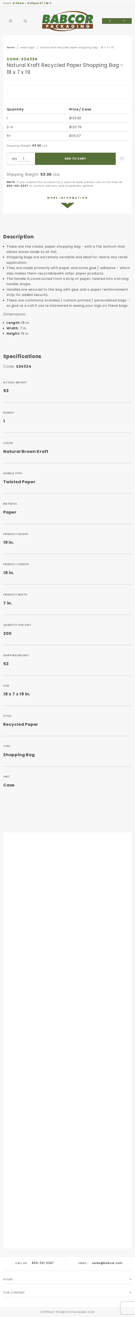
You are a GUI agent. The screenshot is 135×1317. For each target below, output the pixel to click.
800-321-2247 (43, 1263)
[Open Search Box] (25, 21)
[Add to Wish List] (122, 159)
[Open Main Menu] (10, 21)
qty (14, 159)
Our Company (14, 1293)
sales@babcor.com (107, 1263)
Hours (8, 1279)
